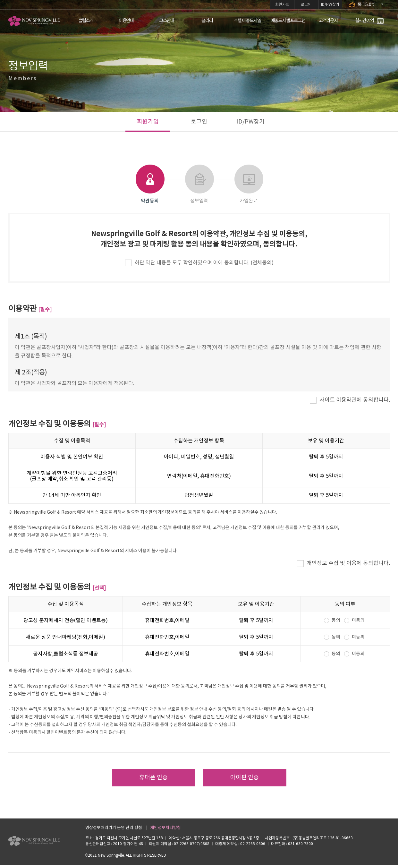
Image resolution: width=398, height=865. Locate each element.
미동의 (358, 620)
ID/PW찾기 (330, 5)
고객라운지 (328, 20)
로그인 (306, 5)
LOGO (34, 21)
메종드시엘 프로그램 (288, 20)
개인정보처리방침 (165, 828)
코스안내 (166, 20)
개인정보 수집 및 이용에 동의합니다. (348, 563)
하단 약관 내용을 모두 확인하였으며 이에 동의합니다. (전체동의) (204, 263)
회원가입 (282, 5)
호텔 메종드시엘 (247, 20)
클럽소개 (85, 20)
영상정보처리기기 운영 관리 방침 (113, 828)
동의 (336, 620)
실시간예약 (369, 21)
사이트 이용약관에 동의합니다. (354, 400)
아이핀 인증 (244, 777)
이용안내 (126, 20)
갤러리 (207, 20)
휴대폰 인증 (153, 777)
